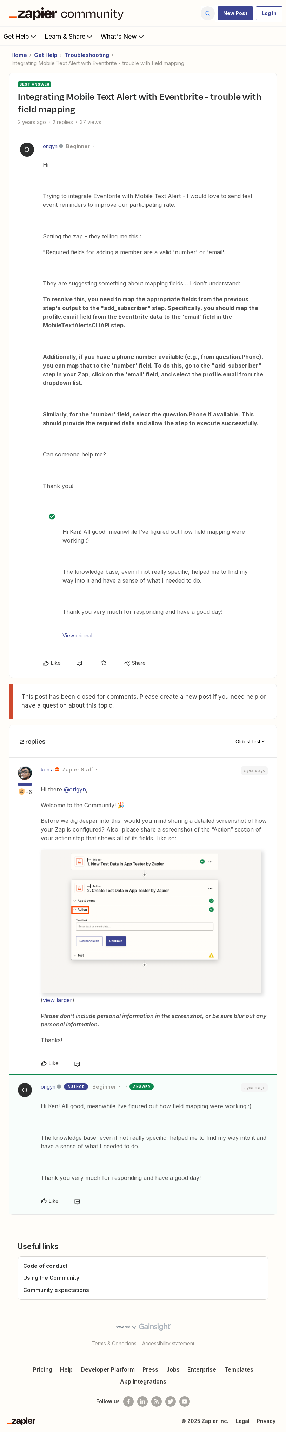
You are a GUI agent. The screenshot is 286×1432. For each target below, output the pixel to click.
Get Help (21, 36)
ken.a (47, 769)
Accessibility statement (168, 1343)
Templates (238, 1369)
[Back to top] (278, 1333)
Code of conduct (45, 1265)
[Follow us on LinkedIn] (142, 1401)
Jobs (173, 1369)
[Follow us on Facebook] (128, 1401)
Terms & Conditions (114, 1343)
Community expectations (56, 1290)
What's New (123, 36)
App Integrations (143, 1381)
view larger (57, 1000)
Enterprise (201, 1369)
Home (19, 55)
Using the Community (51, 1277)
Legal (243, 1421)
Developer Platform (108, 1369)
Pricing (42, 1369)
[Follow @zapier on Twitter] (170, 1401)
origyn (50, 146)
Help (66, 1369)
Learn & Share (69, 36)
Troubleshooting (87, 55)
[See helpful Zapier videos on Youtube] (184, 1401)
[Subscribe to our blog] (156, 1401)
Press (150, 1369)
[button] (235, 13)
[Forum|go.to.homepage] (68, 13)
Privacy (266, 1421)
